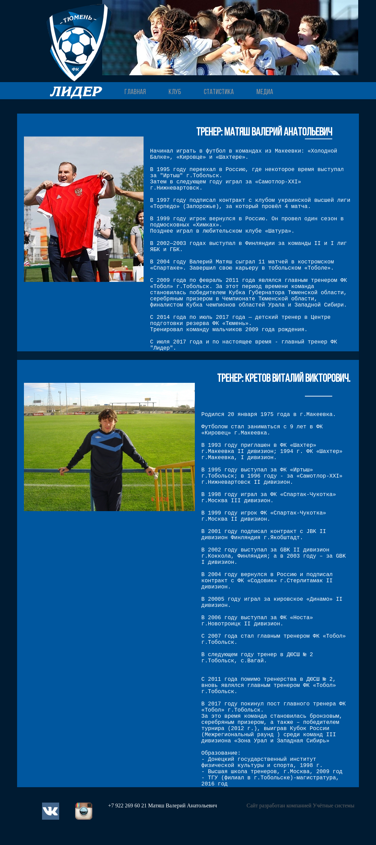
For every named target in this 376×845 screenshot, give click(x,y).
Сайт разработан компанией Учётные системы (300, 805)
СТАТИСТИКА (219, 92)
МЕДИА (264, 92)
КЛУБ (175, 92)
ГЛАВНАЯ (135, 92)
